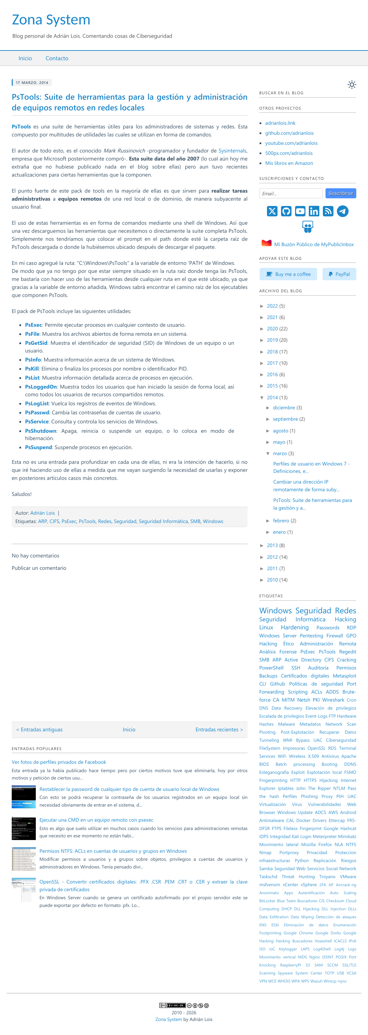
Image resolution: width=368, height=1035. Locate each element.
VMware (348, 876)
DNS (263, 708)
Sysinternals (232, 150)
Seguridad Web (289, 868)
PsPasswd (37, 412)
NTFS (351, 844)
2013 (273, 545)
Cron (351, 700)
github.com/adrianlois (289, 132)
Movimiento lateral (278, 844)
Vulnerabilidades (324, 804)
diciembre (284, 407)
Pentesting (311, 635)
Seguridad (125, 521)
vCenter (290, 885)
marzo (280, 453)
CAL (290, 820)
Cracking (346, 659)
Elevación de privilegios (331, 708)
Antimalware (271, 820)
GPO (351, 635)
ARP (42, 521)
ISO (262, 949)
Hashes (266, 724)
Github (277, 683)
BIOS (264, 764)
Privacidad (317, 852)
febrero (282, 520)
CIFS (54, 521)
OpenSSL (316, 748)
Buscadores (307, 901)
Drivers (319, 820)
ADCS (320, 812)
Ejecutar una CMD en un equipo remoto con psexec (96, 819)
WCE (272, 981)
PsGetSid (36, 342)
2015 (273, 385)
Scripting (298, 691)
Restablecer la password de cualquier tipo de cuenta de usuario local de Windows (129, 789)
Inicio (25, 58)
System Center (309, 973)
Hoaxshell (323, 941)
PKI (316, 699)
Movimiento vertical (277, 957)
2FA (322, 885)
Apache (349, 756)
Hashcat (349, 828)
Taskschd (268, 876)
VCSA (351, 973)
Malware (286, 724)
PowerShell (271, 667)
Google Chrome (298, 933)
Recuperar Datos (337, 732)
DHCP (286, 909)
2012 (273, 556)
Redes (104, 521)
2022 (273, 305)
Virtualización (272, 804)
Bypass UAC (309, 740)
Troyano (327, 876)
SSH (295, 667)
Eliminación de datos (306, 925)
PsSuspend (38, 447)
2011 (273, 568)
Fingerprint (310, 828)
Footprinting (270, 933)
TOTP (329, 973)
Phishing (309, 796)
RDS (332, 748)
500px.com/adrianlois (289, 152)
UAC (352, 796)
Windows (213, 521)
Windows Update (294, 812)
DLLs (352, 909)
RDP (351, 627)
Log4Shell (322, 949)
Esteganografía (274, 772)
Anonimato (269, 893)
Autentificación (311, 893)
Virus (297, 804)
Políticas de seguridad (316, 683)
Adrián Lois (42, 512)
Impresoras (294, 748)
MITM (288, 699)
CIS (322, 901)
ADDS (332, 691)
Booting (330, 764)
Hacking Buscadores (294, 941)
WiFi (282, 756)
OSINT (328, 957)
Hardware (346, 716)
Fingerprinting (273, 780)
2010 (273, 579)
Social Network (341, 868)
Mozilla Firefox (316, 844)
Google (331, 828)
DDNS (350, 764)
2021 (273, 317)
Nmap (265, 852)
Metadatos (310, 724)
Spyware (285, 973)
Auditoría (318, 667)
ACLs (316, 691)
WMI (287, 740)
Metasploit (344, 675)
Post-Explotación (297, 732)
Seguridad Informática (163, 521)
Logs (352, 949)
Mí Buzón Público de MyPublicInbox (314, 244)
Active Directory (303, 659)
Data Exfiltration (273, 917)
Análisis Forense (278, 651)
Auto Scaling (343, 893)
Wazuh (316, 981)
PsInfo (33, 359)
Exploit (298, 772)
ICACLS (340, 941)
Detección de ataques (336, 917)
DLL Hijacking (306, 909)
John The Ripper (313, 788)
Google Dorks (328, 933)
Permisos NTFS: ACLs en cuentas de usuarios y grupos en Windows (113, 850)
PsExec (33, 324)
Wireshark (333, 699)
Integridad (280, 836)
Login (305, 836)
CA (276, 699)
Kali (295, 836)
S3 (308, 965)
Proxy (327, 796)
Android (348, 812)
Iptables (286, 788)
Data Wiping (302, 917)
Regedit (347, 651)
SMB (195, 521)
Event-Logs (316, 716)
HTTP (295, 780)
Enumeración (344, 925)
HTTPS (310, 780)
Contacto (56, 58)
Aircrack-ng (346, 885)
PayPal (339, 274)
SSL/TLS (349, 965)
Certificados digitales (305, 675)
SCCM (332, 965)
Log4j (339, 949)
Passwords (328, 627)
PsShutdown (41, 430)
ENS (262, 925)
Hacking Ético (276, 643)
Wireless (297, 756)
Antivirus (330, 756)
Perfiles (290, 796)
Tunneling (269, 740)
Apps (288, 893)
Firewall (335, 635)
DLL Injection (333, 909)
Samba (266, 868)
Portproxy (289, 852)
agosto (281, 430)
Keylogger (288, 949)
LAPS (305, 949)
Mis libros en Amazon (289, 163)
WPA (295, 981)
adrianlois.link (280, 122)
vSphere (309, 885)
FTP (332, 716)
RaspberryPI (290, 965)
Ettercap (337, 820)
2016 (273, 374)
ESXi (275, 925)
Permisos (347, 667)
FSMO (350, 772)
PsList (32, 377)
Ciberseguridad (341, 740)
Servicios (316, 868)
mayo (280, 441)
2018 (273, 351)
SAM (318, 965)
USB (340, 973)
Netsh (303, 699)
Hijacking (328, 780)
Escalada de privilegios (281, 716)
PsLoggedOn (41, 386)
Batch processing (295, 764)
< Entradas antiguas (39, 729)
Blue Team (286, 901)
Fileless (291, 828)
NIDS (302, 957)
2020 (273, 328)
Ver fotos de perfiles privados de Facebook (59, 761)
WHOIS (283, 981)
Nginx (314, 957)
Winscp (330, 981)
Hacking (345, 619)
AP (331, 885)
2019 (273, 339)
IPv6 (352, 941)
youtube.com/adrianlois (291, 142)
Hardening (295, 627)
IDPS (264, 836)
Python (302, 860)
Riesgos (348, 860)
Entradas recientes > (219, 729)
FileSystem (269, 748)
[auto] (352, 84)
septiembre (286, 418)
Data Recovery (287, 708)
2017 (273, 362)
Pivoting (267, 732)
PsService (37, 421)
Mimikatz (347, 836)
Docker (303, 820)
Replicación (324, 860)
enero (280, 531)
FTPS (276, 828)
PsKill (32, 368)
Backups (268, 675)
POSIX (341, 957)
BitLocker (267, 901)
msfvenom (269, 885)
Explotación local (324, 772)
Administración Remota (328, 643)
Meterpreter (325, 836)
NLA (339, 844)
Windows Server (278, 635)
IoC (272, 949)
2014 (273, 397)
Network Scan (341, 724)
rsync (342, 981)
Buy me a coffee (288, 274)
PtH (340, 796)
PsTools (21, 126)
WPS (305, 981)
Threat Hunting (298, 876)
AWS (333, 812)
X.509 (313, 756)
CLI (262, 683)
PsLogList (37, 403)
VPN (263, 981)
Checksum (335, 901)
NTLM (339, 788)
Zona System (51, 19)
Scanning (267, 973)
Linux (266, 627)
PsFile (32, 333)
